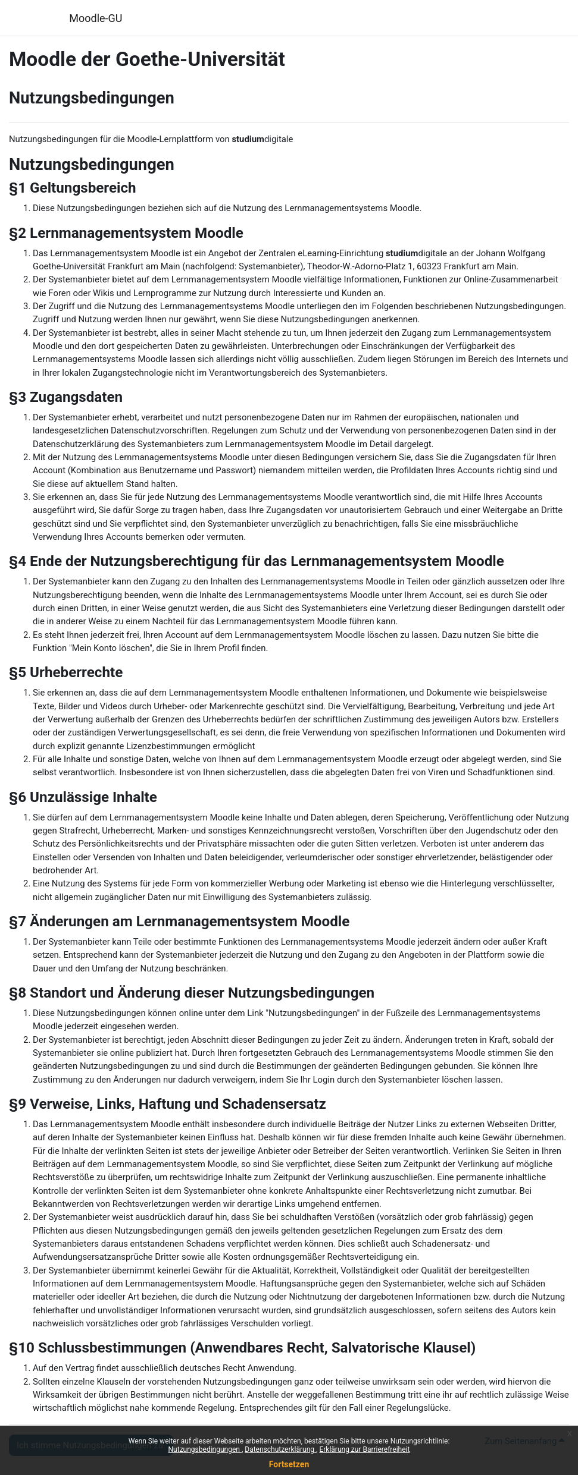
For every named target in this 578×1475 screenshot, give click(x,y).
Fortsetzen (289, 1464)
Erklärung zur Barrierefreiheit (364, 1449)
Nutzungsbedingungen (205, 1449)
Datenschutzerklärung (280, 1449)
